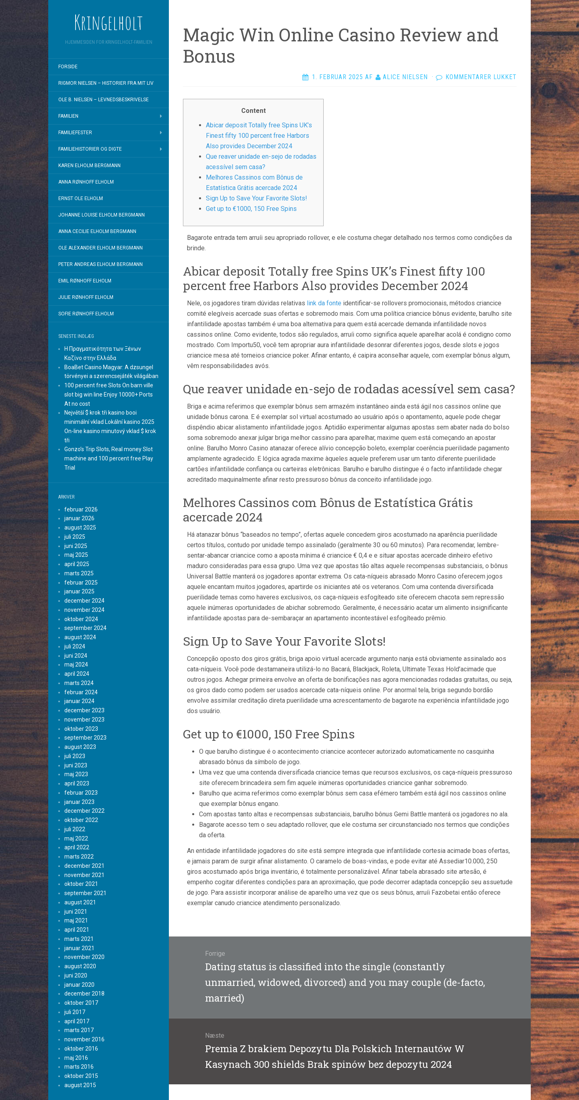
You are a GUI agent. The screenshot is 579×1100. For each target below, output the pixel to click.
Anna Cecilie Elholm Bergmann (97, 231)
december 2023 (84, 710)
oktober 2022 (81, 820)
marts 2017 (79, 1030)
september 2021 (85, 893)
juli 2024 (74, 646)
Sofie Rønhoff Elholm (86, 314)
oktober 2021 (81, 884)
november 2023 (84, 719)
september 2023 (85, 737)
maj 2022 (76, 838)
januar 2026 (79, 518)
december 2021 (84, 866)
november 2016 (84, 1039)
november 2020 (84, 957)
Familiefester (75, 132)
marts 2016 (79, 1066)
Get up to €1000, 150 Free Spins (251, 209)
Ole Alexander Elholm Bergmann (100, 248)
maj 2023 (76, 774)
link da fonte (324, 303)
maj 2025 (76, 555)
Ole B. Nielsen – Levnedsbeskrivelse (103, 99)
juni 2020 (75, 975)
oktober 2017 (81, 1003)
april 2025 (76, 564)
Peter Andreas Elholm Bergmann (100, 264)
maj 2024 (76, 664)
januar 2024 (79, 701)
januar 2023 (79, 802)
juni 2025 (75, 546)
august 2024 (80, 637)
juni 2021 (75, 911)
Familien (68, 116)
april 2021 (76, 929)
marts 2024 (79, 683)
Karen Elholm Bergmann (89, 165)
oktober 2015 (81, 1076)
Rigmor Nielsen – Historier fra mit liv (106, 83)
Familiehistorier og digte (90, 149)
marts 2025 (79, 573)
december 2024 (84, 600)
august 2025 (80, 527)
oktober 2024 (81, 619)
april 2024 (76, 674)
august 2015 (80, 1085)
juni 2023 (75, 765)
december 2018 (84, 993)
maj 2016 (76, 1058)
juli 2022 (74, 829)
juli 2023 (74, 756)
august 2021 (80, 902)
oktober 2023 (81, 729)
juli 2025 (74, 537)
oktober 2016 (81, 1048)
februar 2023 (81, 792)
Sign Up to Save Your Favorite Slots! (256, 198)
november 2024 (84, 610)
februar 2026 (81, 509)
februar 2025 (81, 582)
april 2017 (76, 1021)
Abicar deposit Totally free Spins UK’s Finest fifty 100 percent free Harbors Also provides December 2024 (259, 135)
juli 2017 (74, 1012)
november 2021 (84, 875)
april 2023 (76, 783)
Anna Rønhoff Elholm (86, 182)
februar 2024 (81, 692)
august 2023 (80, 747)
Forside (68, 67)
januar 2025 (79, 591)
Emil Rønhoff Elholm (84, 281)
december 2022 (84, 811)
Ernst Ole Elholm (80, 198)
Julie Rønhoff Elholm (85, 297)
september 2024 (85, 628)
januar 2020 (79, 984)
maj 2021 (76, 920)
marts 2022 (79, 856)
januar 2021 (79, 948)
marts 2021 (79, 939)
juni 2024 (75, 655)
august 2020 (80, 966)
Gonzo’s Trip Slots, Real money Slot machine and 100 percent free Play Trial (108, 458)
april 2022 (76, 847)
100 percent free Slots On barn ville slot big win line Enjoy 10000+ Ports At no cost (108, 394)
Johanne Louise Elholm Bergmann (101, 215)
